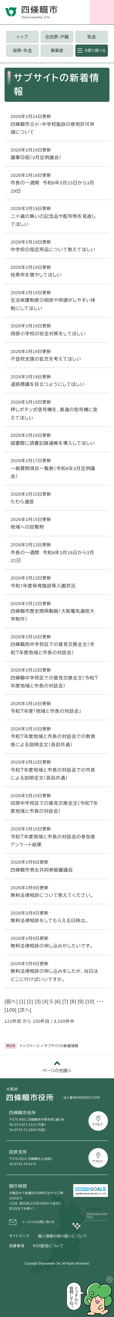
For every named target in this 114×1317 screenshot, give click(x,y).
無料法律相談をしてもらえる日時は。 (49, 920)
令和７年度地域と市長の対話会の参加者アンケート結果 (53, 840)
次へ (25, 1010)
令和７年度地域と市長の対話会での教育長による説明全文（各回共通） (53, 740)
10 (90, 1001)
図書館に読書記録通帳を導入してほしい (53, 443)
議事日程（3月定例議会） (36, 157)
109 (10, 1010)
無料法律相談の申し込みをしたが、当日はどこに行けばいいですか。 (54, 975)
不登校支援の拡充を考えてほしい (46, 359)
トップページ (30, 1046)
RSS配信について (48, 1246)
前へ (11, 1001)
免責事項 (16, 1246)
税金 (91, 36)
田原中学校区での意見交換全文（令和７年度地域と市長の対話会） (54, 807)
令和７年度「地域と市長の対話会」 (46, 711)
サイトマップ (19, 1236)
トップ (22, 36)
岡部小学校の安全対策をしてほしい (48, 333)
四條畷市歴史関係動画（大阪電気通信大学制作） (53, 615)
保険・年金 (22, 50)
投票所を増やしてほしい (36, 274)
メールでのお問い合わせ (38, 1222)
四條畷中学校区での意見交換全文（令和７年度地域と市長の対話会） (54, 681)
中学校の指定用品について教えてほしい (53, 249)
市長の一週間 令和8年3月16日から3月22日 (52, 556)
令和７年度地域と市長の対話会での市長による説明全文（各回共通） (53, 773)
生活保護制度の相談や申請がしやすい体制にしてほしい (53, 304)
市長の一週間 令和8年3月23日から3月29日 (52, 186)
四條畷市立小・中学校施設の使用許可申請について (53, 128)
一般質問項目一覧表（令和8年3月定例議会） (53, 472)
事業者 (56, 50)
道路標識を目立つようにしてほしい (48, 384)
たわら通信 (22, 501)
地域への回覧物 (27, 527)
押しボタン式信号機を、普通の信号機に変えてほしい (54, 413)
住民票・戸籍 (57, 36)
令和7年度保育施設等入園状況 (43, 585)
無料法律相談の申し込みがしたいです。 (52, 945)
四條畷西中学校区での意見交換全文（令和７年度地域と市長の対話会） (53, 648)
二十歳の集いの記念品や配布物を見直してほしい (53, 220)
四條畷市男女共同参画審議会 (42, 870)
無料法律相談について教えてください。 (52, 895)
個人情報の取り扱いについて (62, 1236)
